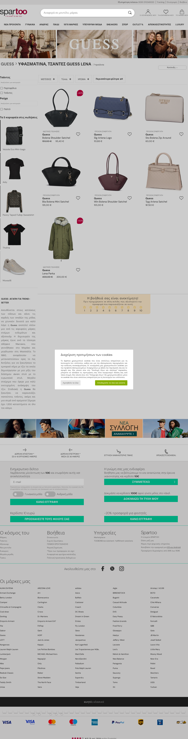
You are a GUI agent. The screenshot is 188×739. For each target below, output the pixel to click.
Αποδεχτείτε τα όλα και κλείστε (111, 383)
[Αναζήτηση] (130, 13)
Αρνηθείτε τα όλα (70, 383)
